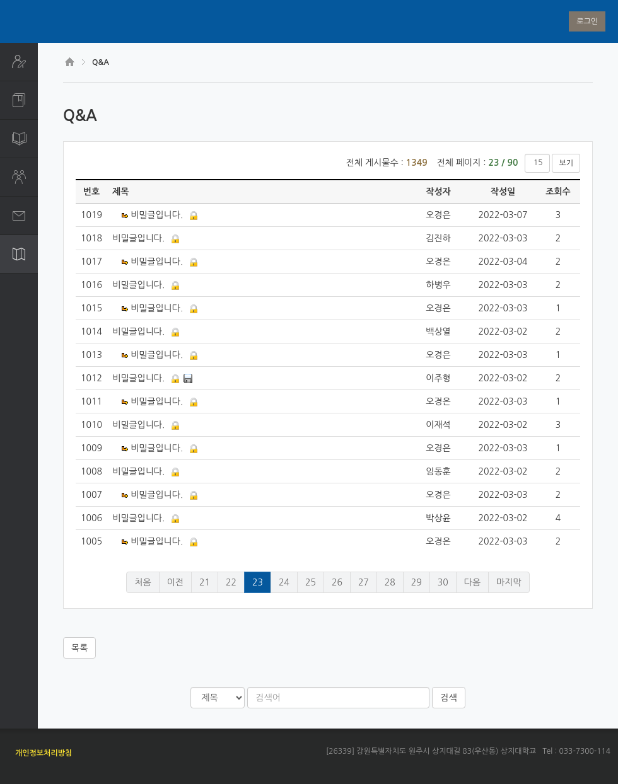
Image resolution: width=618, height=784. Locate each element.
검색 (448, 697)
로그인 (587, 21)
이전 (175, 582)
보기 (566, 163)
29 (416, 582)
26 (337, 582)
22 (231, 582)
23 (257, 582)
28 (390, 582)
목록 (79, 647)
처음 (142, 582)
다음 (472, 582)
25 (310, 582)
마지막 (508, 582)
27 (363, 582)
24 (284, 582)
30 (443, 582)
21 (204, 582)
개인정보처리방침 (43, 753)
